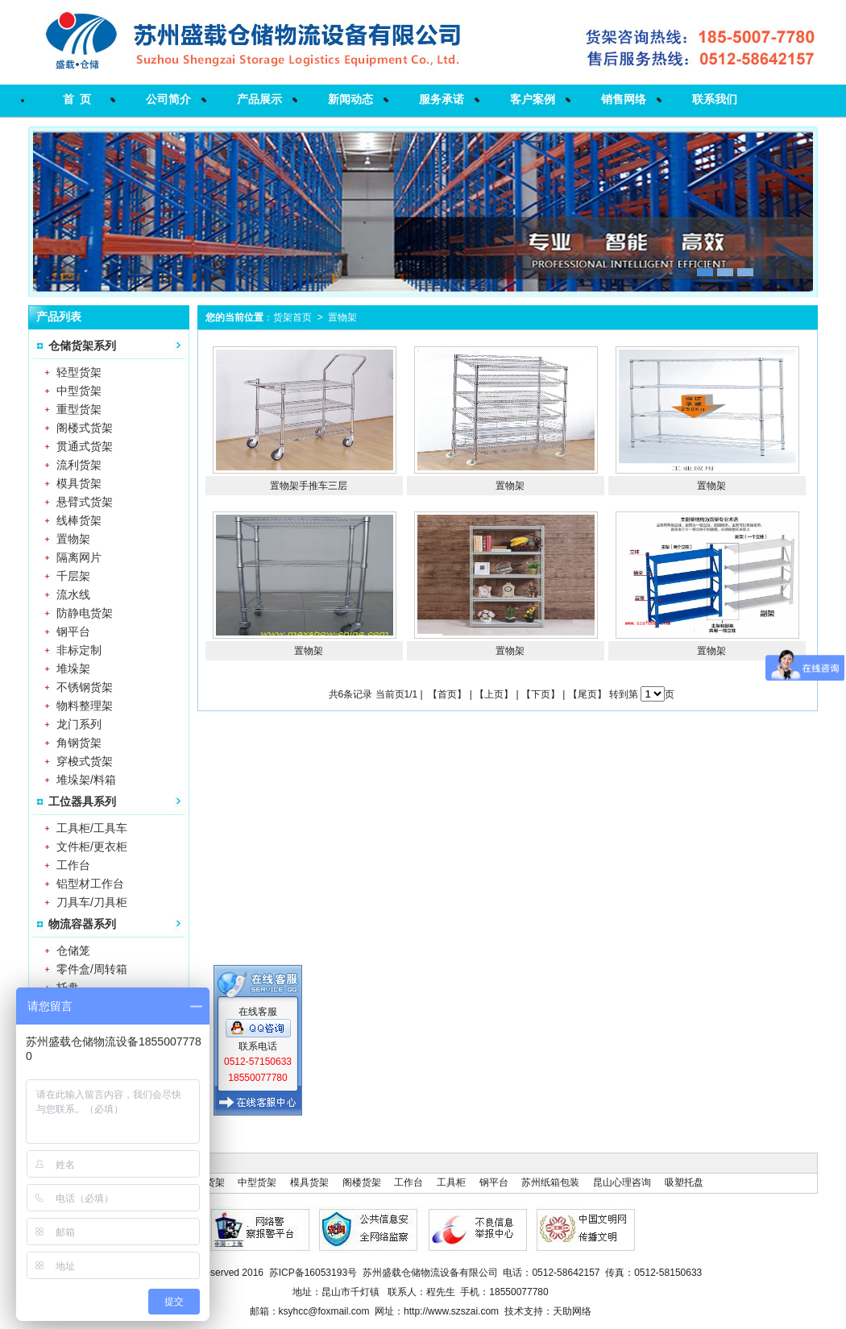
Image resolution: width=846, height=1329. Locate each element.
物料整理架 (84, 705)
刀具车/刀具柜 (91, 902)
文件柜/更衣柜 (91, 846)
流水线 (73, 594)
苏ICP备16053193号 (313, 1272)
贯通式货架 (84, 446)
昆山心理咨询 (622, 1182)
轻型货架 (79, 372)
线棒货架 (79, 520)
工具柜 (451, 1182)
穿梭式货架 (84, 761)
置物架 (73, 538)
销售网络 (623, 99)
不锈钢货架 (84, 687)
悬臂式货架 (84, 501)
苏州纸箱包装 (550, 1182)
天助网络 (572, 1311)
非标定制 (79, 650)
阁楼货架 (361, 1182)
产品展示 (259, 99)
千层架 (73, 575)
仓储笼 (73, 950)
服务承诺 (441, 99)
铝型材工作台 (90, 883)
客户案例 (532, 99)
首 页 (77, 99)
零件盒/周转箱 (91, 969)
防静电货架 (84, 613)
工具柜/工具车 (91, 828)
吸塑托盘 (684, 1182)
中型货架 (79, 390)
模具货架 (79, 483)
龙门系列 (79, 724)
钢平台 (73, 631)
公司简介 (168, 99)
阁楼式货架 (84, 427)
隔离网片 (79, 557)
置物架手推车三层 (308, 485)
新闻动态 (350, 99)
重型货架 (79, 409)
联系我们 (714, 99)
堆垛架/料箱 (86, 779)
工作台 (73, 865)
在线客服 (257, 1005)
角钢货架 (79, 742)
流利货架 (79, 464)
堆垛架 (73, 668)
